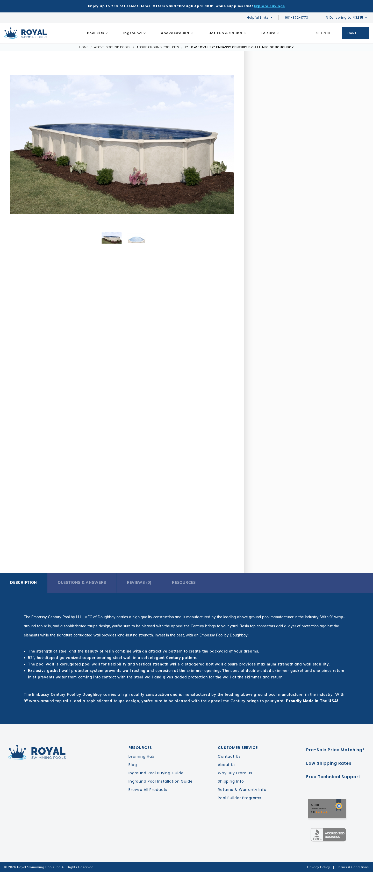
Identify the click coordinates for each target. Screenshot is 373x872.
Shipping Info (231, 781)
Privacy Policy (318, 867)
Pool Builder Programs (239, 797)
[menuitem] (98, 33)
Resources (184, 582)
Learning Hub (141, 756)
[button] (17, 144)
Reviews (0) (139, 582)
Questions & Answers (82, 582)
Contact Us (229, 756)
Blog (132, 764)
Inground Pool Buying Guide (155, 773)
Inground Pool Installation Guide (160, 781)
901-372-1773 (299, 17)
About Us (227, 764)
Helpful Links (258, 17)
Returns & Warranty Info (242, 789)
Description (23, 582)
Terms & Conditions (353, 867)
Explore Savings (269, 6)
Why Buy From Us (235, 773)
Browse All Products (147, 789)
